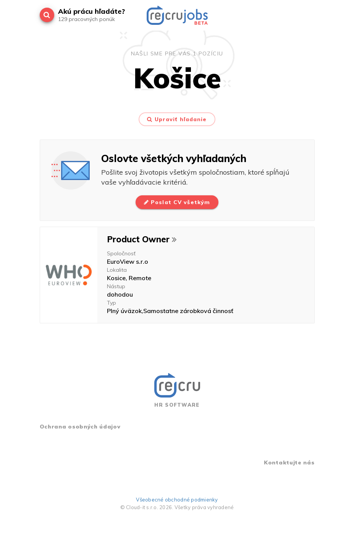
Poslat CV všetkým (177, 202)
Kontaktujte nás (289, 462)
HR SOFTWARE (177, 390)
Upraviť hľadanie (177, 119)
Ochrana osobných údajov (80, 426)
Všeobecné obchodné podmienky (177, 500)
